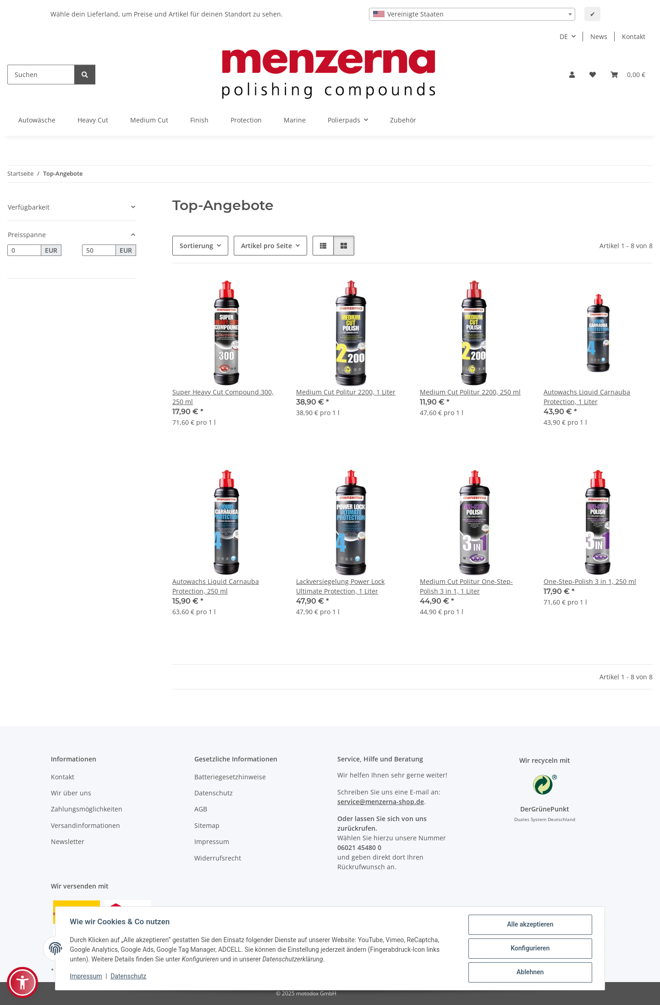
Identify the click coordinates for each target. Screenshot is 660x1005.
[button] (572, 74)
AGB (200, 809)
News (598, 36)
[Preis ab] (24, 250)
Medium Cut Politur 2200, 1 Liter (346, 392)
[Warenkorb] (628, 74)
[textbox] (472, 14)
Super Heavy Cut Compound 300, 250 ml (223, 397)
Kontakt (633, 36)
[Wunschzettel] (592, 74)
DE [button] (564, 36)
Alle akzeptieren (529, 924)
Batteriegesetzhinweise (230, 776)
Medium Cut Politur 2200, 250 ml (470, 392)
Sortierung (196, 245)
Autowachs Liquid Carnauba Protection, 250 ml (215, 586)
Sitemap (207, 825)
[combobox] (472, 14)
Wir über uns (71, 792)
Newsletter (67, 841)
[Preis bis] (99, 250)
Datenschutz (129, 976)
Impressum (86, 976)
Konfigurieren (529, 948)
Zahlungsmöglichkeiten (86, 809)
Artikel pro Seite (266, 245)
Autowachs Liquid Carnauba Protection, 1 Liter (587, 397)
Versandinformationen (85, 825)
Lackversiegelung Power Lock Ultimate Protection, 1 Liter (340, 586)
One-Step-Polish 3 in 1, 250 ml (590, 581)
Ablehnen (529, 972)
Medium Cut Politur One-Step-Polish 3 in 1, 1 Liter (466, 586)
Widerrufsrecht (217, 858)
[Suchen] (41, 74)
